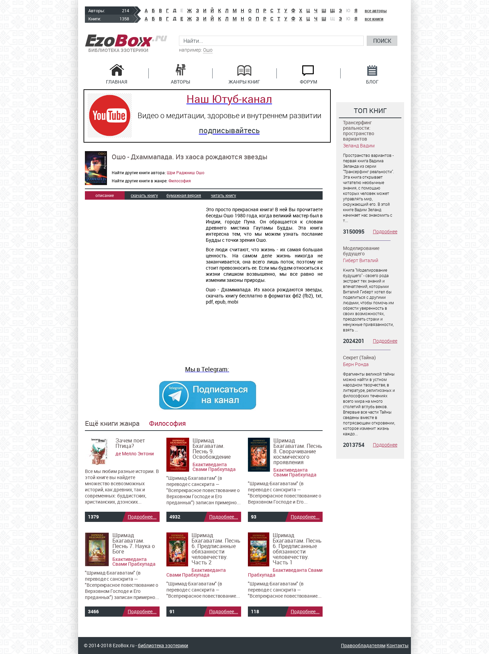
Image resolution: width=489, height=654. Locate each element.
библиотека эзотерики (163, 645)
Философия (179, 180)
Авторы (180, 81)
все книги (374, 18)
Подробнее (385, 231)
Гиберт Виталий (360, 260)
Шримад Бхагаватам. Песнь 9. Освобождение (212, 448)
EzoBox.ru (126, 40)
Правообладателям (363, 645)
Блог (372, 81)
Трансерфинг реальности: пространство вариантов (358, 130)
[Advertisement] (142, 253)
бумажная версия (183, 195)
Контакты (397, 645)
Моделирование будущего (361, 251)
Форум (308, 81)
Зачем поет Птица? (130, 443)
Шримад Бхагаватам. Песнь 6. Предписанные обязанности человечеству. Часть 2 (216, 548)
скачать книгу (144, 195)
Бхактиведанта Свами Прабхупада (214, 466)
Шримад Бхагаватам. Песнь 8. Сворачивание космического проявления (297, 451)
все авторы (376, 10)
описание (104, 195)
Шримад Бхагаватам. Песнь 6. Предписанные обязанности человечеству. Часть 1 (297, 548)
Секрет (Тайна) (359, 357)
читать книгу (223, 195)
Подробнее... (142, 516)
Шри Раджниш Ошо (185, 172)
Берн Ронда (356, 364)
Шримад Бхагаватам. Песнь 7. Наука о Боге (133, 543)
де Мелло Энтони (134, 453)
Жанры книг (244, 81)
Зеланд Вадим (359, 145)
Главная (116, 81)
